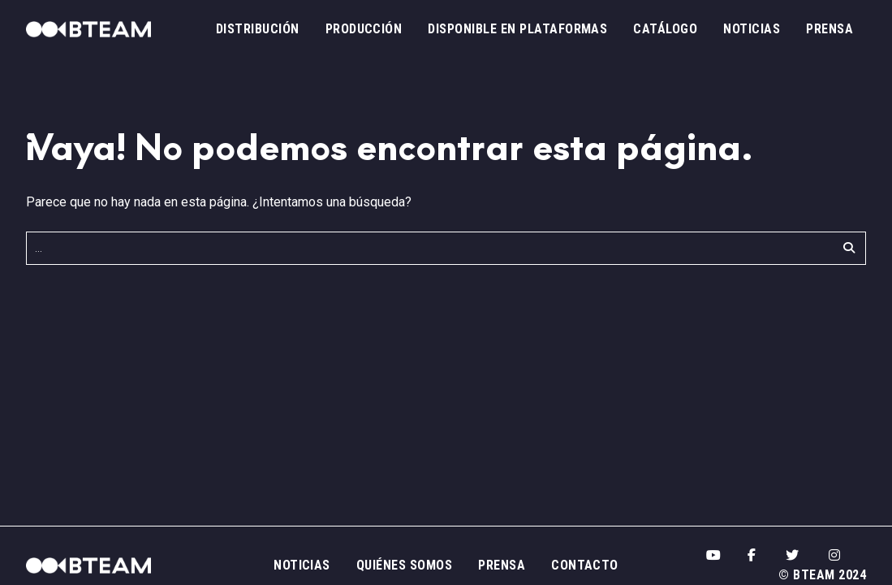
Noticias (751, 29)
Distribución (257, 29)
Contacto (584, 565)
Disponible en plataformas (517, 29)
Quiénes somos (404, 565)
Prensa (829, 29)
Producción (364, 29)
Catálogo (665, 29)
